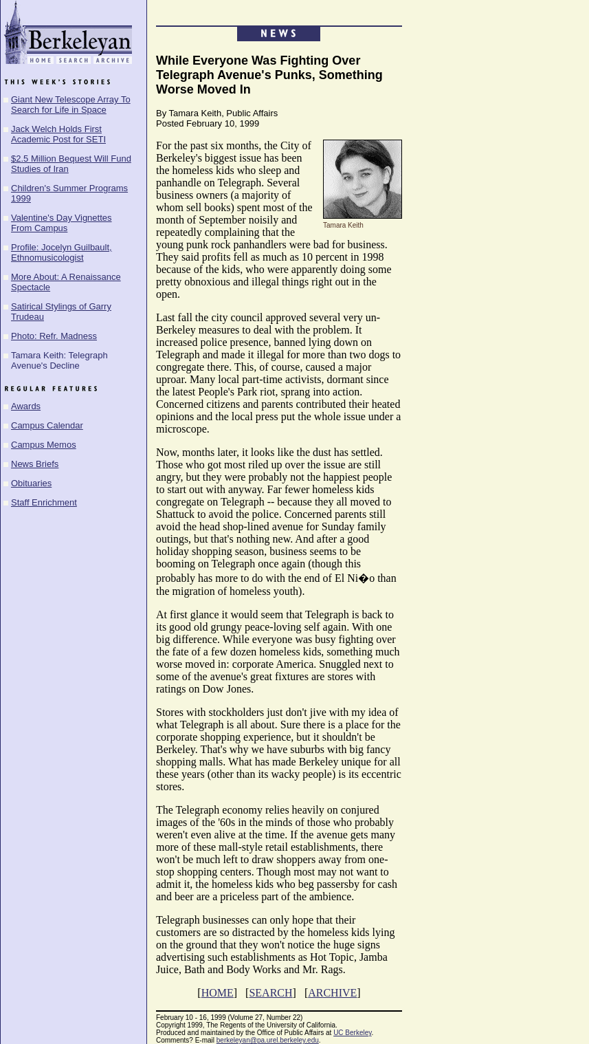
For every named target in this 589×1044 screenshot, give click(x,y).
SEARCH (270, 993)
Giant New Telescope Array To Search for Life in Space (71, 104)
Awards (26, 406)
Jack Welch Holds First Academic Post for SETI (58, 134)
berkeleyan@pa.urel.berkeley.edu (267, 1040)
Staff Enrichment (44, 502)
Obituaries (31, 483)
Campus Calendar (47, 425)
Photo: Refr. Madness (54, 336)
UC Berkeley (352, 1032)
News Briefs (34, 464)
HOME (217, 993)
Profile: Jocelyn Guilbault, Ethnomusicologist (61, 252)
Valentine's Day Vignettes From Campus (61, 223)
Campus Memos (43, 444)
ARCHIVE (332, 993)
